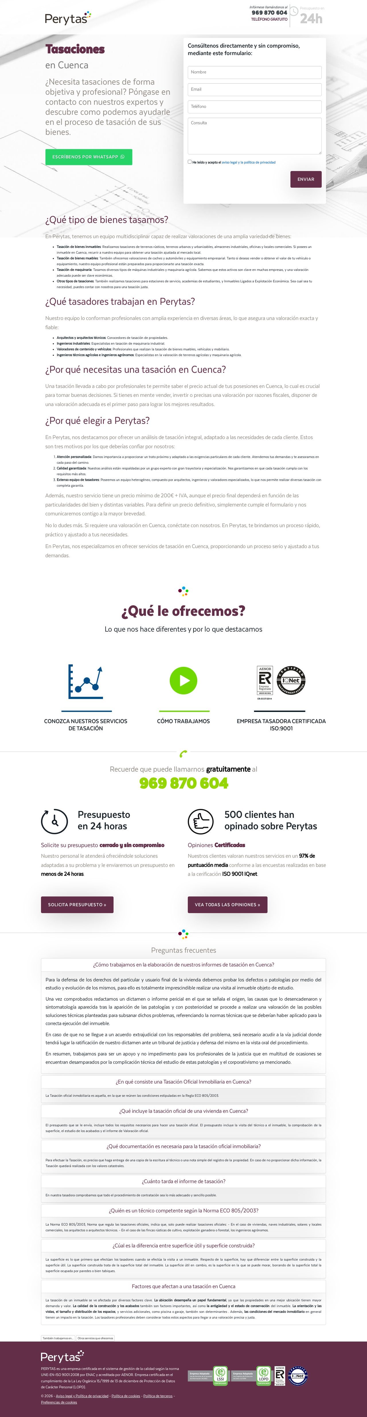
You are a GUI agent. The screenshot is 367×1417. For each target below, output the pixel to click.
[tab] (183, 964)
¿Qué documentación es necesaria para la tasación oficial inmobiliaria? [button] (184, 1146)
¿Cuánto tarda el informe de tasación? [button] (183, 1181)
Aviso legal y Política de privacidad (82, 1396)
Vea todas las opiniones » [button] (227, 904)
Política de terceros (158, 1396)
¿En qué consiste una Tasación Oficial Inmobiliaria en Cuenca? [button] (183, 1082)
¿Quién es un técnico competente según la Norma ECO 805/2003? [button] (183, 1211)
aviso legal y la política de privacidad (249, 162)
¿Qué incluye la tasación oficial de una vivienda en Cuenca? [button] (183, 1111)
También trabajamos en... (58, 1338)
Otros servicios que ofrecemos (95, 1338)
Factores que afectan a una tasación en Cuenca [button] (183, 1286)
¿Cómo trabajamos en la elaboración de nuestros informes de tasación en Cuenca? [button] (183, 965)
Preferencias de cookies (59, 1402)
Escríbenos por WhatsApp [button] (88, 157)
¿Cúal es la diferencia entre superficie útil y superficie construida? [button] (184, 1246)
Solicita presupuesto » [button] (77, 904)
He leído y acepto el (232, 162)
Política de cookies (126, 1396)
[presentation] (227, 181)
